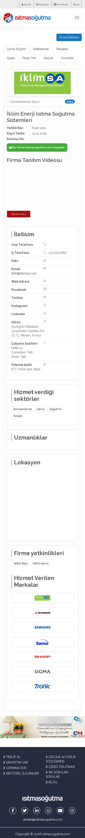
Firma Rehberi (69, 37)
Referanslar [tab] (41, 49)
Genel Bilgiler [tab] (16, 49)
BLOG (51, 782)
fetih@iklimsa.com (24, 273)
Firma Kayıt (61, 5)
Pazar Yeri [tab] (29, 58)
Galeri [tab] (11, 58)
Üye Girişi (42, 5)
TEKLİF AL (11, 757)
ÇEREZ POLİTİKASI (60, 767)
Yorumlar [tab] (67, 58)
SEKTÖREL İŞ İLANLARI (21, 773)
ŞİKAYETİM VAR (15, 762)
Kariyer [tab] (48, 58)
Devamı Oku (18, 214)
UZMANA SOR (14, 768)
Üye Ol (26, 5)
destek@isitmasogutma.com (43, 819)
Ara (76, 5)
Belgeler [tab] (62, 49)
